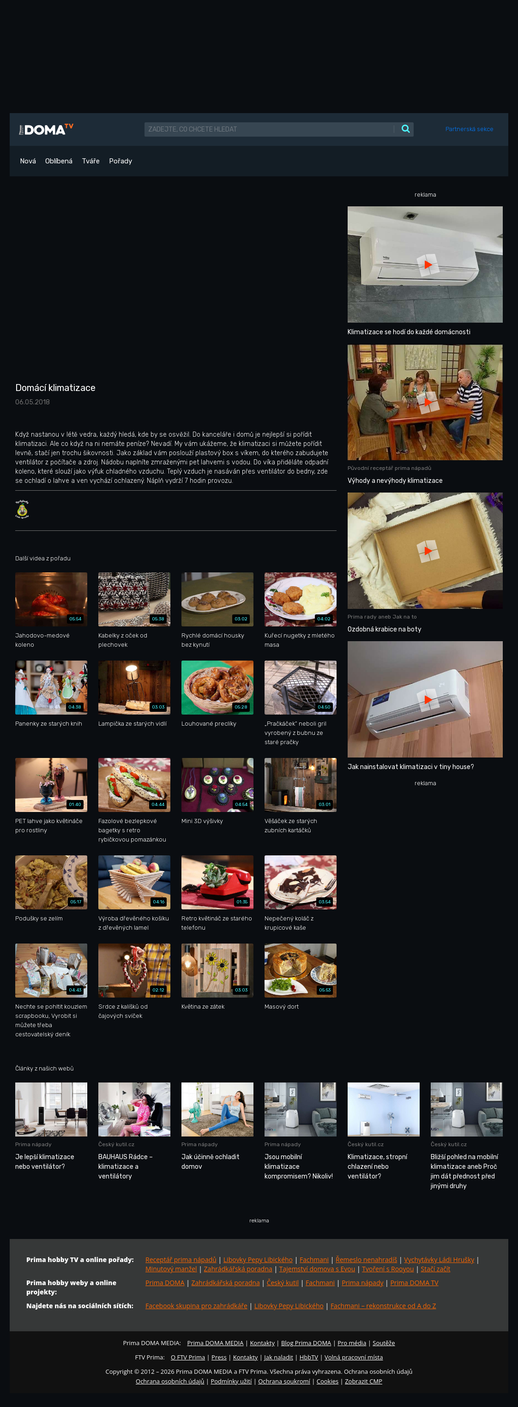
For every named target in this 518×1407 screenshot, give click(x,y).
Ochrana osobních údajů (170, 1381)
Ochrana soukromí (284, 1381)
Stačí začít (436, 1268)
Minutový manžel (171, 1268)
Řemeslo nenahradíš (366, 1259)
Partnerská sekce (470, 129)
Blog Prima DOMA (306, 1343)
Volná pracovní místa (354, 1357)
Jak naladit (278, 1357)
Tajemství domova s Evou (317, 1268)
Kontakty (262, 1343)
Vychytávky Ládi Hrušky (439, 1259)
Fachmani (314, 1259)
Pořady (120, 161)
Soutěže (384, 1343)
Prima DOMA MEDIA (215, 1343)
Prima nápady (362, 1282)
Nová (28, 161)
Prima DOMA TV (414, 1282)
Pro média (351, 1343)
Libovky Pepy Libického (258, 1259)
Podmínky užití (231, 1381)
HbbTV (309, 1357)
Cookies (327, 1381)
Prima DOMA (165, 1282)
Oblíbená (58, 161)
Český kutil (283, 1282)
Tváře (91, 161)
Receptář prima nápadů (181, 1259)
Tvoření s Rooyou (388, 1268)
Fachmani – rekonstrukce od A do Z (383, 1305)
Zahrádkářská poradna (238, 1268)
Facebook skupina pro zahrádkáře (196, 1305)
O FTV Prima (188, 1357)
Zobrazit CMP (363, 1381)
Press (219, 1357)
